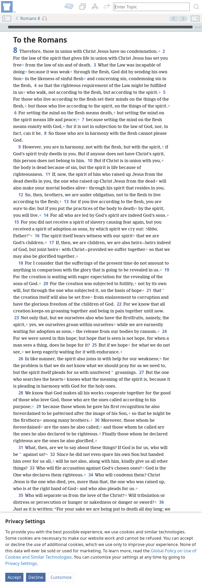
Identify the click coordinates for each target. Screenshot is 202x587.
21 (148, 290)
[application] (101, 27)
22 (119, 304)
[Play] (3, 27)
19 (166, 270)
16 (37, 236)
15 (16, 222)
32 (52, 454)
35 (20, 495)
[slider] (100, 27)
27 (141, 372)
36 (161, 502)
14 (46, 215)
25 (94, 345)
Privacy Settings (21, 563)
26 (20, 359)
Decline (35, 577)
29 (38, 406)
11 (47, 174)
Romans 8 (27, 18)
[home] (8, 7)
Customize (61, 577)
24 (164, 331)
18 (20, 263)
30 (97, 420)
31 (20, 447)
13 (66, 201)
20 (45, 283)
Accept (14, 577)
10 (90, 160)
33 (32, 468)
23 (16, 318)
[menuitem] (8, 7)
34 (90, 475)
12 (20, 195)
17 (51, 242)
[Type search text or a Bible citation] (149, 7)
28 (20, 393)
